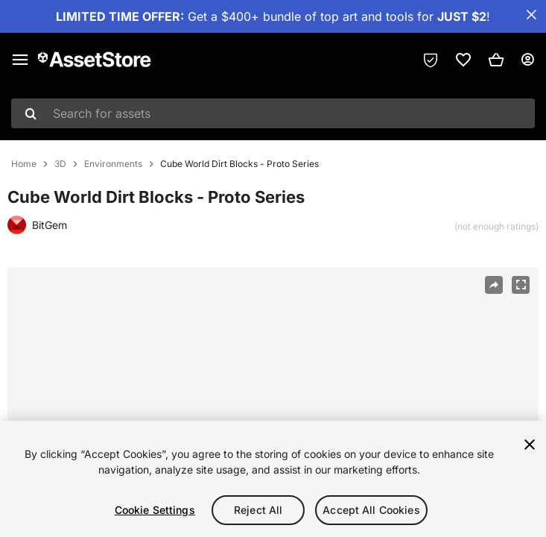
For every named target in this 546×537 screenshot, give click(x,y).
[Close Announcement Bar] (531, 14)
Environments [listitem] (113, 164)
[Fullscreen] (521, 285)
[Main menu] (20, 60)
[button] (496, 60)
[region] (273, 479)
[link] (463, 60)
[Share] (494, 285)
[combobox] (273, 113)
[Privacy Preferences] (430, 60)
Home (23, 164)
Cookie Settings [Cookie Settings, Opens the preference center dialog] (155, 509)
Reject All (258, 509)
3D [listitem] (60, 164)
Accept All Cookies (371, 509)
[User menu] (527, 59)
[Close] (530, 444)
